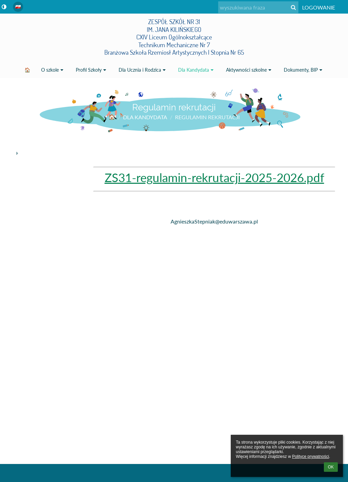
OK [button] (331, 467)
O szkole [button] (53, 70)
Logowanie (318, 7)
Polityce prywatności (310, 456)
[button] (18, 7)
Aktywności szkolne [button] (249, 70)
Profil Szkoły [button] (92, 70)
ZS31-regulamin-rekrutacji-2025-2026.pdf (214, 177)
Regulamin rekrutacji (207, 117)
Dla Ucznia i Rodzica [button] (143, 70)
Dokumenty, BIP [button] (304, 70)
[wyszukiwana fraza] (258, 7)
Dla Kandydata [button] (196, 70)
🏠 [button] (27, 70)
